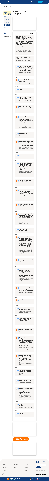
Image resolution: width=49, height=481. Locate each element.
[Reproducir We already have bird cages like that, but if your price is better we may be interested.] (16, 288)
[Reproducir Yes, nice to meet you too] (16, 380)
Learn (3, 461)
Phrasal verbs (4, 474)
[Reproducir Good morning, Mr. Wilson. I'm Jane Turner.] (16, 97)
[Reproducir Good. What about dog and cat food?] (16, 205)
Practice (15, 461)
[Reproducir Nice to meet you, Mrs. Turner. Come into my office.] (16, 107)
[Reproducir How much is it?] (16, 229)
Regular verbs (4, 471)
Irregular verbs (4, 473)
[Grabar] (18, 66)
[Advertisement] (24, 23)
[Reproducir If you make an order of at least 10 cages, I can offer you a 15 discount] (16, 318)
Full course (4, 470)
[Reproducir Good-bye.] (16, 413)
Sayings (26, 464)
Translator (26, 467)
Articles (26, 471)
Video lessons (16, 464)
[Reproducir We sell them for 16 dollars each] (16, 300)
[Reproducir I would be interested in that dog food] (16, 260)
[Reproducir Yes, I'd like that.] (16, 133)
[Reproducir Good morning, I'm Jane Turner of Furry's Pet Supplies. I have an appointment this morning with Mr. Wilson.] (16, 66)
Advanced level (4, 468)
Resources (27, 461)
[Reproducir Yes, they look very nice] (16, 155)
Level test (3, 464)
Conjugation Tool (27, 468)
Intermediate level (4, 467)
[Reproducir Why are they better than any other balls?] (16, 181)
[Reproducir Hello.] (16, 89)
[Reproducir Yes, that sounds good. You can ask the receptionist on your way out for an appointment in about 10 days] (16, 356)
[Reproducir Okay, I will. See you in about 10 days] (16, 404)
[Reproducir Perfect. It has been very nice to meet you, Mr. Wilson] (16, 370)
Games (15, 467)
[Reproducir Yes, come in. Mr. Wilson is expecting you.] (16, 80)
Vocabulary (27, 470)
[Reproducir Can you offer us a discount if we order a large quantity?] (16, 308)
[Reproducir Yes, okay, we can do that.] (16, 330)
